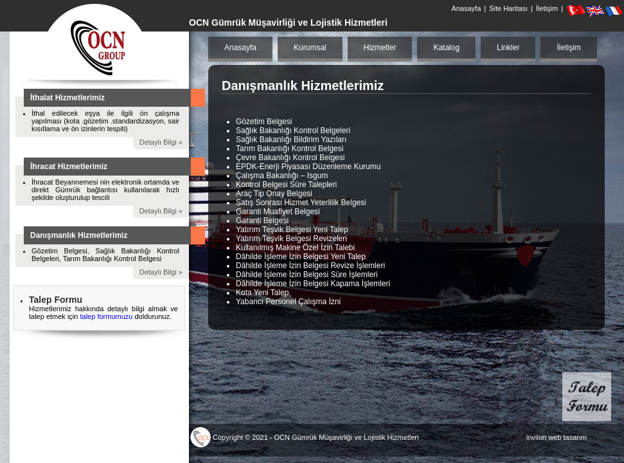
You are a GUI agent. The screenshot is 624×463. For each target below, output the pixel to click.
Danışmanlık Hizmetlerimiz (78, 235)
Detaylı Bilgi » (161, 142)
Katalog (446, 47)
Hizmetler (380, 47)
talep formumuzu (107, 316)
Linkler (508, 47)
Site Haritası (508, 8)
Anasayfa (466, 8)
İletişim (547, 8)
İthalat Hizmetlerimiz (67, 97)
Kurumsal (310, 47)
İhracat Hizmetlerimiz (68, 166)
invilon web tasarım (556, 437)
